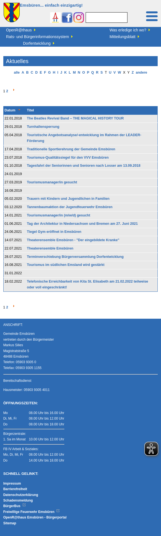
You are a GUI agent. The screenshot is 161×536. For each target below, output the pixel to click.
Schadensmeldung (18, 500)
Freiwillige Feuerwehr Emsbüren (31, 512)
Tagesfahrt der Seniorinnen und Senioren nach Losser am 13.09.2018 (83, 166)
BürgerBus (14, 506)
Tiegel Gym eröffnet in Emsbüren (54, 232)
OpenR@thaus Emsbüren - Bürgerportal (35, 517)
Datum (9, 110)
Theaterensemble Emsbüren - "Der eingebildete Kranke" (73, 240)
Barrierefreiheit (15, 489)
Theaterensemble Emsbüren (50, 248)
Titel (30, 110)
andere (141, 72)
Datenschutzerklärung (20, 495)
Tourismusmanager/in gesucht (52, 182)
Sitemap (9, 523)
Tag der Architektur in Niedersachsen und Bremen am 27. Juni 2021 (82, 224)
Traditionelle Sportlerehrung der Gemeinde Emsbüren (71, 149)
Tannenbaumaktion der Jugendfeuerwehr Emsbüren (70, 207)
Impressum (12, 483)
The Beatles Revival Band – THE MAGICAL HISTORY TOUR (75, 118)
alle (17, 72)
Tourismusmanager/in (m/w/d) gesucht (58, 215)
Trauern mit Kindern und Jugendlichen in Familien (68, 199)
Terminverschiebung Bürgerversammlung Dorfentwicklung (75, 257)
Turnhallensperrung (43, 127)
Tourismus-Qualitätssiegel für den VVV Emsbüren (68, 157)
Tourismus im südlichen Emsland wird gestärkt (65, 265)
